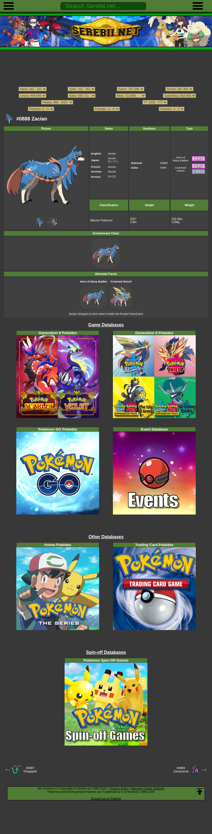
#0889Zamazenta (181, 769)
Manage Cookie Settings (148, 788)
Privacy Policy (119, 788)
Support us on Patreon (106, 798)
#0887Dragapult (30, 769)
